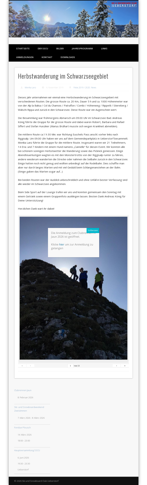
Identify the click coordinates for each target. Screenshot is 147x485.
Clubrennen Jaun (22, 390)
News (93, 87)
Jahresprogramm (82, 48)
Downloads (68, 57)
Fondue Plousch (22, 427)
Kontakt (47, 57)
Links (104, 48)
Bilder (60, 48)
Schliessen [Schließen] (107, 376)
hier (75, 390)
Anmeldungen (24, 57)
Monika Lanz (30, 87)
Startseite (23, 48)
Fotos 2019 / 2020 (82, 87)
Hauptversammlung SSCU (27, 450)
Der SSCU (43, 48)
